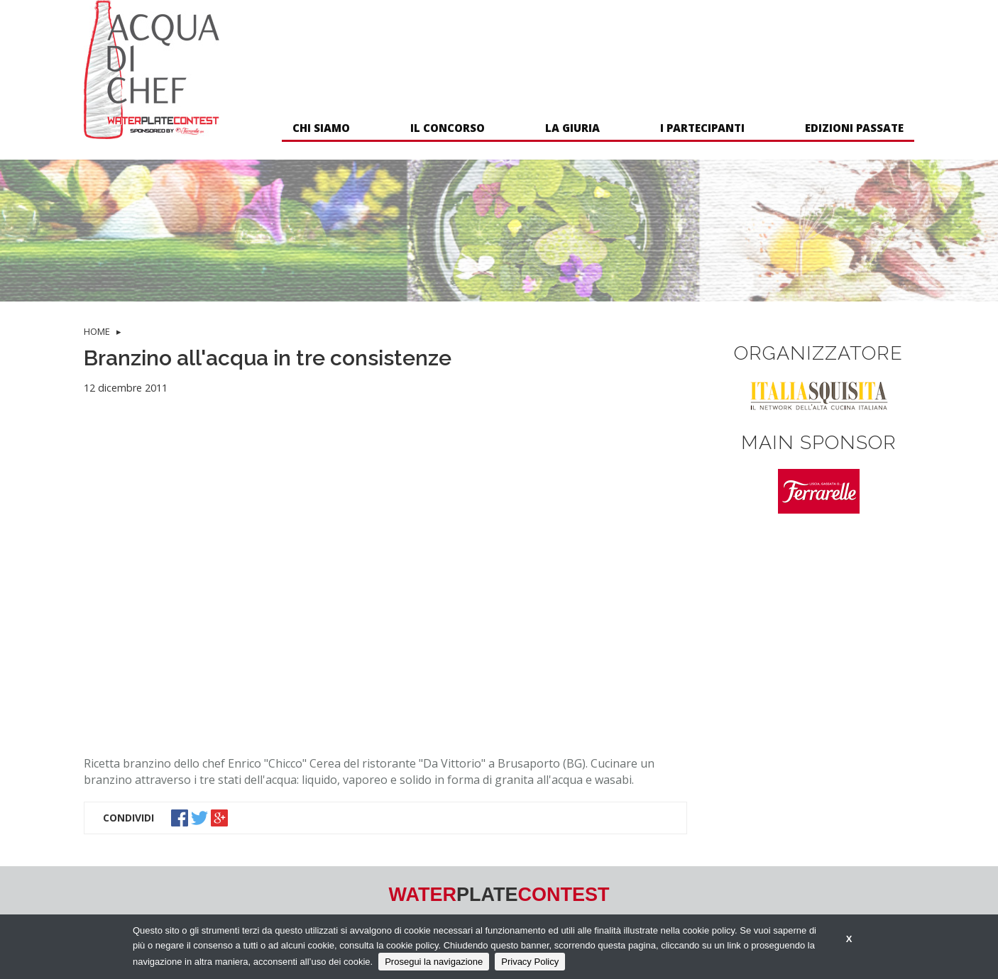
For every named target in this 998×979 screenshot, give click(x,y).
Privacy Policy (530, 961)
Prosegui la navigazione (434, 961)
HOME (97, 331)
